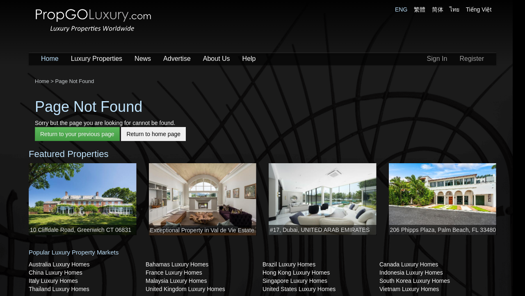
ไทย (454, 9)
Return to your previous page (77, 134)
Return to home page (153, 134)
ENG (401, 9)
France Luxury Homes (174, 272)
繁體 (419, 9)
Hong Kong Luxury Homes (296, 272)
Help (249, 58)
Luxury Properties (96, 58)
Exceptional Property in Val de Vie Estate (202, 230)
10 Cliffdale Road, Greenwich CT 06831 (80, 230)
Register (471, 58)
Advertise (177, 58)
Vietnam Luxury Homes (409, 289)
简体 (437, 9)
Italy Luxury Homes (53, 281)
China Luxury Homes (55, 272)
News (143, 58)
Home (50, 58)
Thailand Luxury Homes (59, 289)
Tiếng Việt (479, 9)
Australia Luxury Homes (59, 264)
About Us (216, 58)
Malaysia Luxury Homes (176, 281)
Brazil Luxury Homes (288, 264)
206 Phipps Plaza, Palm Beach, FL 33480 (443, 230)
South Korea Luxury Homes (414, 281)
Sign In (437, 58)
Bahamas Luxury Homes (177, 264)
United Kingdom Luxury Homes (185, 289)
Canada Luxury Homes (408, 264)
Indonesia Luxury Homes (411, 272)
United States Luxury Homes (299, 289)
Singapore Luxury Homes (294, 281)
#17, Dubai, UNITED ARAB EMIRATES (320, 230)
